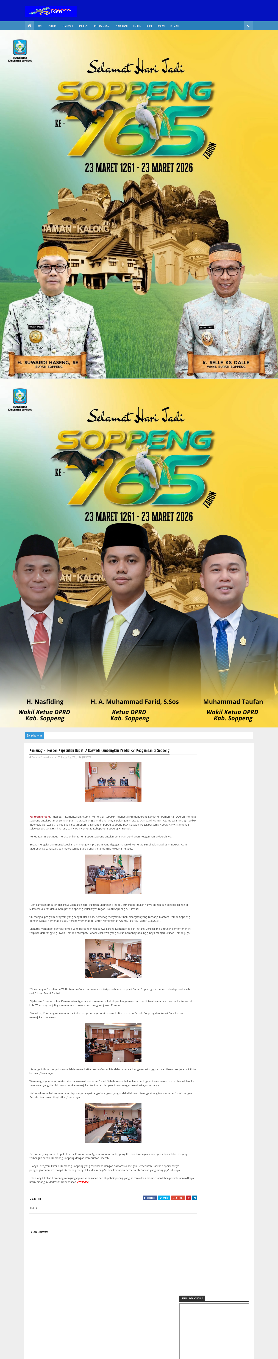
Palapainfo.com (39, 816)
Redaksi (174, 26)
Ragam (161, 26)
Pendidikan (122, 26)
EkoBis (137, 26)
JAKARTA (86, 757)
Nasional (83, 26)
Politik (52, 26)
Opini (149, 26)
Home (40, 26)
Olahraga (67, 26)
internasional (102, 26)
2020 (42, 1354)
